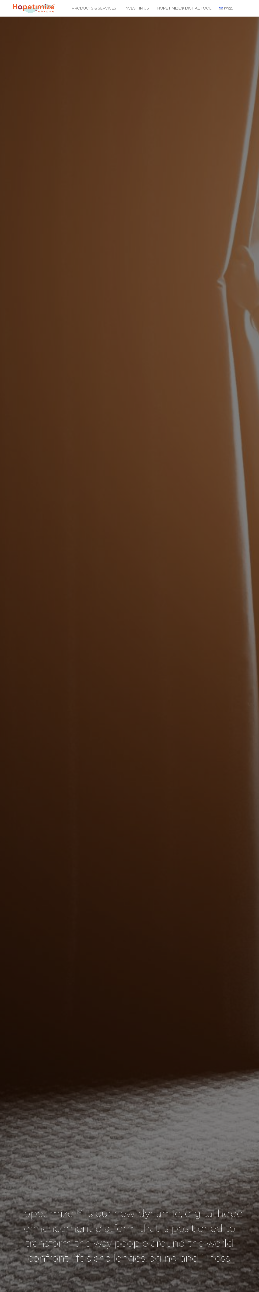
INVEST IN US (136, 8)
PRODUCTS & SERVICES (94, 8)
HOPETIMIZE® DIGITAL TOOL (184, 8)
